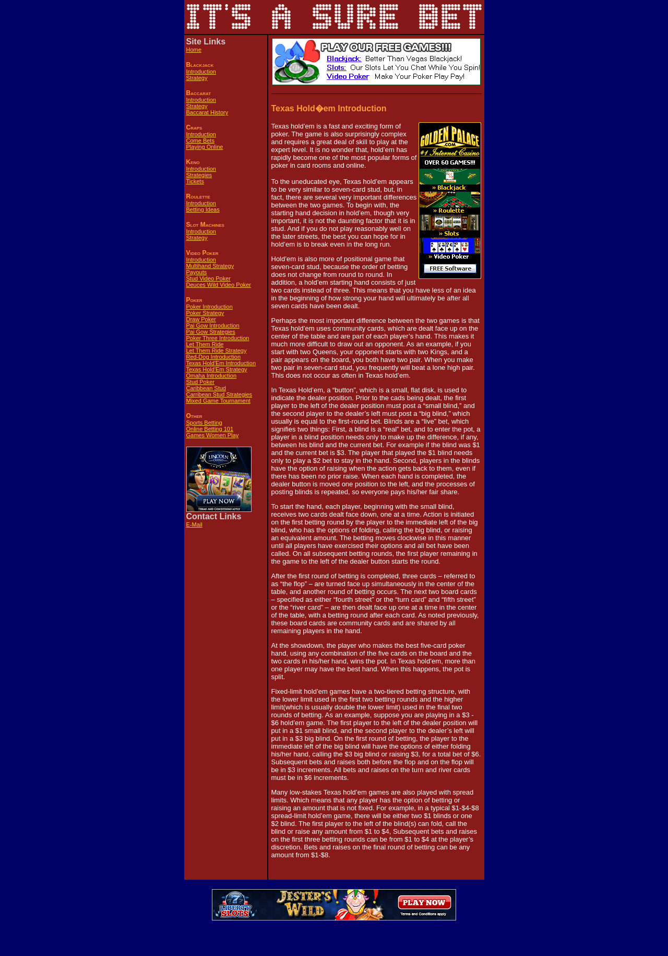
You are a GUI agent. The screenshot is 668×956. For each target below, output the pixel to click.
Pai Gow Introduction (213, 325)
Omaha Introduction (211, 375)
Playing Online (204, 147)
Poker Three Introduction (217, 338)
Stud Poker (200, 382)
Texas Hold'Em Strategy (216, 369)
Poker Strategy (205, 313)
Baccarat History (207, 112)
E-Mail (194, 524)
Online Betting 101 (210, 429)
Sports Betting (204, 422)
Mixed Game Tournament (218, 401)
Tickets (195, 181)
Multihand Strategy (210, 266)
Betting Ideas (203, 209)
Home (193, 49)
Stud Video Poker (208, 278)
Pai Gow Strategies (210, 332)
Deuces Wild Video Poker (219, 285)
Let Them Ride (205, 344)
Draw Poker (201, 319)
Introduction (201, 71)
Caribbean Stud (206, 388)
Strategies (199, 175)
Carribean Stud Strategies (219, 394)
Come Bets (200, 140)
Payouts (196, 272)
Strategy (197, 78)
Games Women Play (212, 435)
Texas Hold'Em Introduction (221, 363)
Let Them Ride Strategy (216, 350)
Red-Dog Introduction (213, 357)
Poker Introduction (209, 307)
